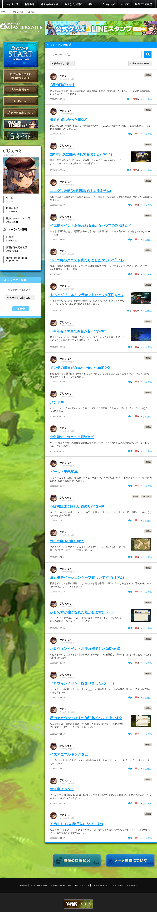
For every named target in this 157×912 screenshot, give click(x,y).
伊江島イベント (62, 788)
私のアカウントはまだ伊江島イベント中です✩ (86, 717)
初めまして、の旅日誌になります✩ (76, 823)
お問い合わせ (118, 885)
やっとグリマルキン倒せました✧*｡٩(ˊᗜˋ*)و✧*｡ (87, 294)
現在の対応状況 (143, 4)
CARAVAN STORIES (78, 904)
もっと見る (146, 99)
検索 (22, 309)
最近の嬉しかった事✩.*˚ (68, 119)
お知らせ (29, 4)
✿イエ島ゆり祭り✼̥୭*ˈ (67, 540)
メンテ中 (57, 402)
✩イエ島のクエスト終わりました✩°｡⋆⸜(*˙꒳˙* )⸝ (87, 259)
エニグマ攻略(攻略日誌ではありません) (80, 190)
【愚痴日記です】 (62, 84)
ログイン (20, 101)
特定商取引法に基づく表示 (61, 885)
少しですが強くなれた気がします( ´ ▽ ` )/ (82, 611)
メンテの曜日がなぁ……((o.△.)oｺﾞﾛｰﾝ (80, 367)
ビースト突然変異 (64, 471)
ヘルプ (124, 4)
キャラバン (146, 496)
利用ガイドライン (82, 885)
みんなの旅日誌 (73, 4)
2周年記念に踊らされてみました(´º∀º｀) (81, 154)
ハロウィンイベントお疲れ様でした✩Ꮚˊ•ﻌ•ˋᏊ (85, 648)
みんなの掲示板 (49, 4)
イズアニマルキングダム (69, 754)
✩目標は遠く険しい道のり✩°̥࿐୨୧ (77, 506)
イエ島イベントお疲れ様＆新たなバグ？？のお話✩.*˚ (90, 225)
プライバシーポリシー (38, 885)
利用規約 (23, 885)
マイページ (12, 4)
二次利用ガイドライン (101, 885)
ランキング (108, 4)
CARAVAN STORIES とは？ (20, 124)
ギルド (92, 4)
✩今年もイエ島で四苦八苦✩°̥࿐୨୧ (77, 330)
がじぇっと (18, 11)
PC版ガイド (20, 89)
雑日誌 (148, 75)
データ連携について (20, 112)
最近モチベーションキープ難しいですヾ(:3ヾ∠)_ (88, 577)
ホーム (4, 11)
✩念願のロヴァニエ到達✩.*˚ (72, 436)
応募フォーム (132, 885)
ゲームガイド (20, 135)
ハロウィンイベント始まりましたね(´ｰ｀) (82, 683)
